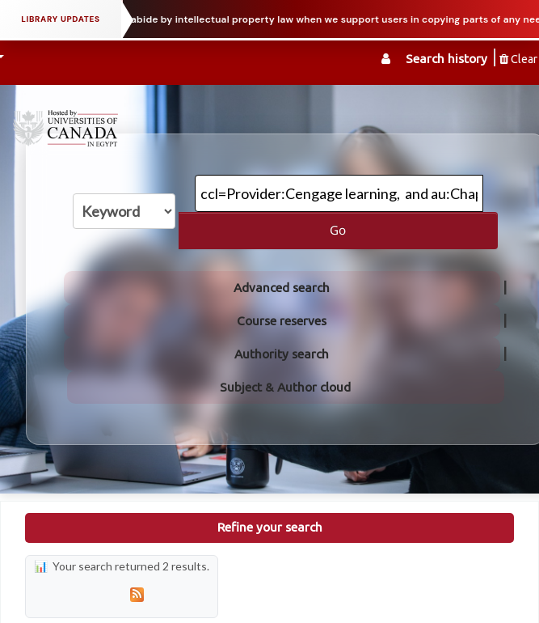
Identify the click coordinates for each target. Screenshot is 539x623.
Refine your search (269, 527)
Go (338, 230)
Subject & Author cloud (285, 387)
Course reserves (281, 321)
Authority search (281, 354)
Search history (446, 59)
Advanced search (282, 288)
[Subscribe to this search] (136, 594)
